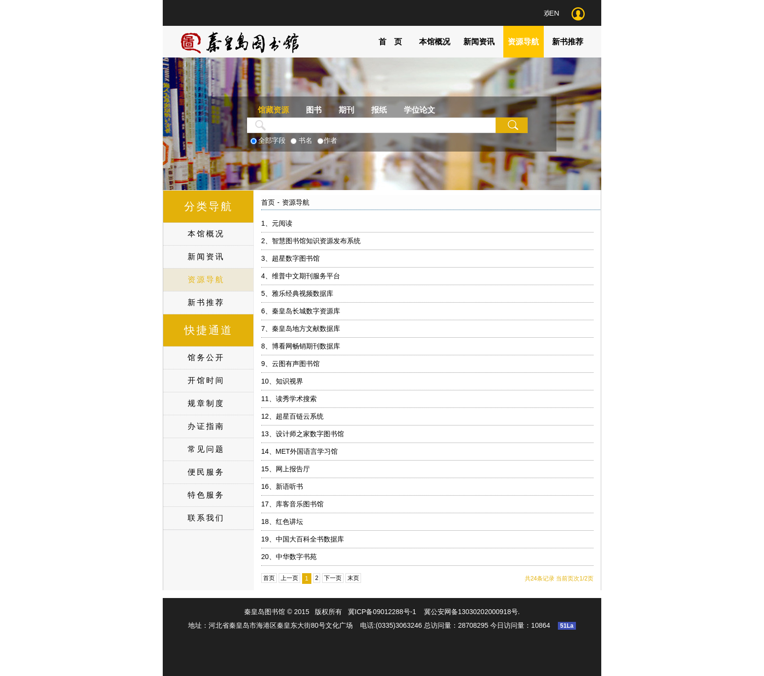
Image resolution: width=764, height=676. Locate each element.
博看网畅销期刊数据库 (300, 346)
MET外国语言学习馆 (299, 451)
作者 (330, 140)
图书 (314, 110)
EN (554, 13)
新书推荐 (567, 42)
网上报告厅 (285, 469)
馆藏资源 (273, 110)
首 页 (390, 42)
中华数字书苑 (289, 556)
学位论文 (419, 110)
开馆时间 (206, 380)
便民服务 (206, 472)
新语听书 (282, 486)
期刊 (346, 110)
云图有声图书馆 (290, 363)
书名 (305, 140)
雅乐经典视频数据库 (297, 293)
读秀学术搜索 (289, 399)
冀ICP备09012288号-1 (382, 612)
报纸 (379, 110)
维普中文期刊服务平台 (300, 276)
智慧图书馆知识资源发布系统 (311, 241)
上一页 (289, 578)
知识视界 (282, 381)
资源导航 (523, 42)
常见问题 (206, 449)
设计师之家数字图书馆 (302, 434)
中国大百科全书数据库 (302, 539)
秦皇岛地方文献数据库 (300, 328)
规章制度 (206, 403)
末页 (353, 578)
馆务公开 (206, 357)
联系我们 (206, 518)
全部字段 (272, 140)
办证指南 (206, 426)
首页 (268, 202)
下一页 (333, 578)
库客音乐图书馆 (292, 504)
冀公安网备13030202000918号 (471, 612)
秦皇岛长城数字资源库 (300, 311)
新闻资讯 (479, 42)
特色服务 (206, 495)
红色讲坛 (282, 521)
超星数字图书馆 (290, 258)
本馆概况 (434, 42)
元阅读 (276, 223)
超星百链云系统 (292, 416)
